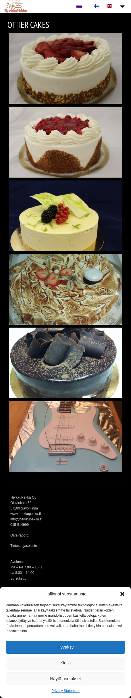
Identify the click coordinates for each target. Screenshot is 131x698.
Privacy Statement (65, 691)
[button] (122, 594)
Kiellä (65, 662)
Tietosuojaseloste (23, 546)
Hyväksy (65, 647)
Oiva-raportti (19, 535)
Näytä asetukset (65, 678)
